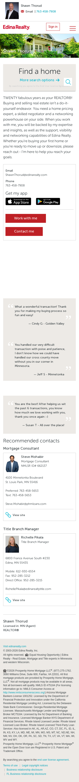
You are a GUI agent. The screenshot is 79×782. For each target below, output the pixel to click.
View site (15, 515)
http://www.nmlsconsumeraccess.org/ (24, 692)
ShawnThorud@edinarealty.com (26, 174)
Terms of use (10, 765)
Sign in (53, 26)
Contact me (24, 231)
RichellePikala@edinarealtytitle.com (28, 589)
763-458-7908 (46, 11)
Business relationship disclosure (25, 769)
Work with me (25, 218)
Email (27, 11)
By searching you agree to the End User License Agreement (39, 86)
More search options (39, 80)
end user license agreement (53, 759)
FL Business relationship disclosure (26, 773)
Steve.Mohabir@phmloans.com (25, 503)
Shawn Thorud (31, 5)
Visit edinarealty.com (14, 646)
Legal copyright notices (35, 765)
